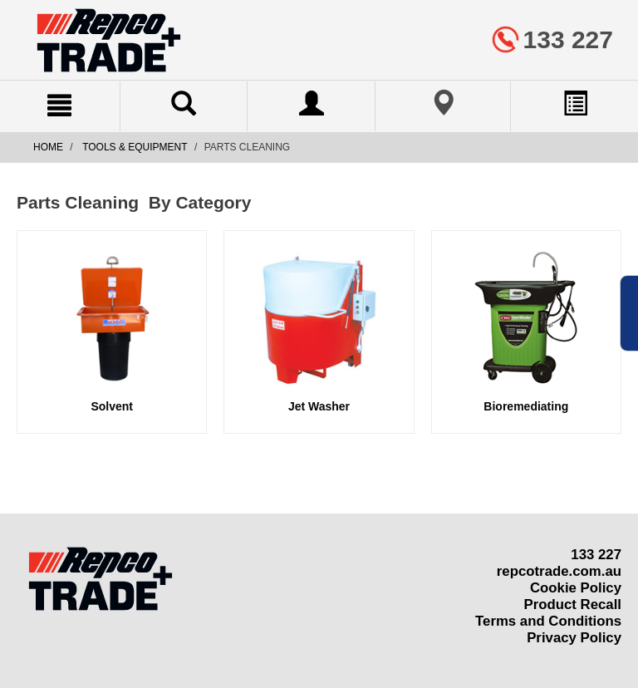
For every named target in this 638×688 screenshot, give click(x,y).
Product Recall (572, 604)
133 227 (596, 555)
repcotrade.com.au (559, 571)
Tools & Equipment (134, 147)
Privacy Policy (574, 638)
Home (48, 147)
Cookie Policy (575, 588)
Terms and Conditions (548, 621)
